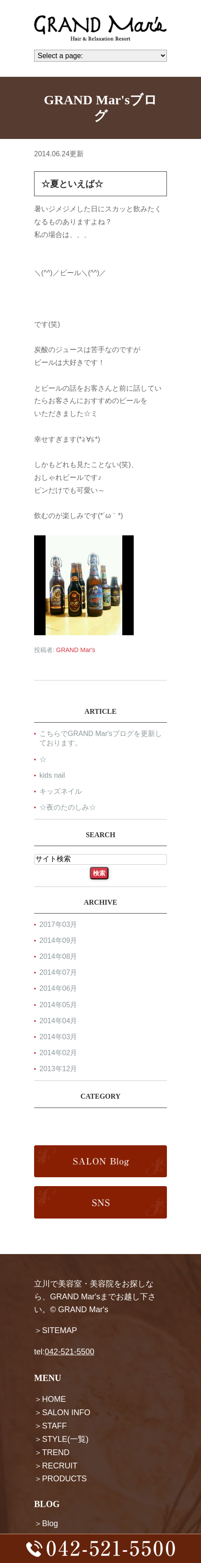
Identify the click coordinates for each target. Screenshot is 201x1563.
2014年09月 (58, 940)
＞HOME (50, 1399)
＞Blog (46, 1523)
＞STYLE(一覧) (61, 1439)
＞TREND (52, 1452)
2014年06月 (58, 989)
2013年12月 (58, 1069)
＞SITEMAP (55, 1330)
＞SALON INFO (62, 1412)
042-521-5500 (69, 1351)
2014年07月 (58, 973)
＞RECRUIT (55, 1465)
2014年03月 (58, 1037)
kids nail (52, 775)
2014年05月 (58, 1005)
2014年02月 (58, 1053)
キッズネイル (60, 791)
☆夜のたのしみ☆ (67, 807)
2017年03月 (58, 924)
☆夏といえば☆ (72, 184)
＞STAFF (50, 1425)
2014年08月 (58, 957)
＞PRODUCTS (60, 1478)
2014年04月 (58, 1021)
